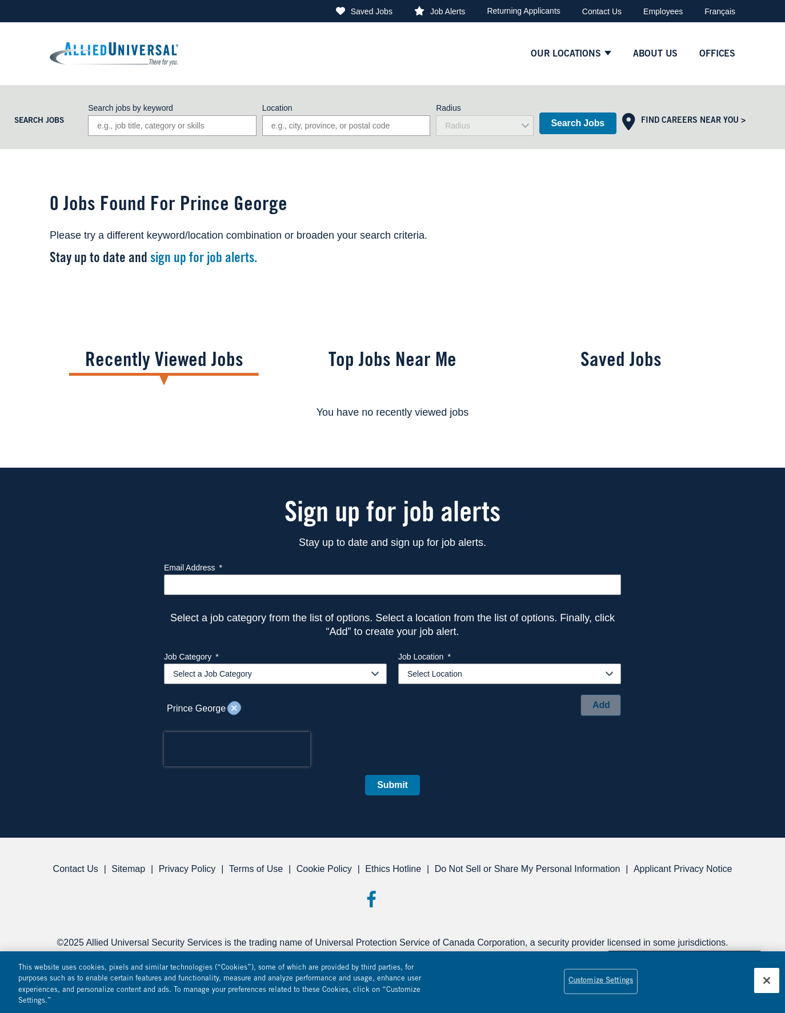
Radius (448, 107)
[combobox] (346, 125)
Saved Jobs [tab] (621, 361)
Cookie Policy (324, 869)
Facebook (371, 899)
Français (719, 11)
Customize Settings (600, 981)
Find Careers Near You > (693, 121)
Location (277, 107)
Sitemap (128, 869)
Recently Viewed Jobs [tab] (164, 361)
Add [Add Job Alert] (601, 705)
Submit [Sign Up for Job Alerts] (392, 785)
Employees (663, 11)
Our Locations (566, 54)
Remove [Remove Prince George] (234, 709)
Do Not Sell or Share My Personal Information (527, 869)
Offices (717, 54)
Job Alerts (447, 11)
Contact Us (602, 11)
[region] (392, 982)
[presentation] (237, 749)
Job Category (191, 657)
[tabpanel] (392, 412)
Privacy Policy (187, 869)
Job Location (424, 657)
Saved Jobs (371, 11)
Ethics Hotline (393, 869)
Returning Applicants (523, 10)
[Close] (766, 980)
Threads (414, 899)
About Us (655, 54)
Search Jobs (577, 123)
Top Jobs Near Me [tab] (392, 361)
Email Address (193, 567)
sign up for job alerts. (203, 259)
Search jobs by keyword (130, 107)
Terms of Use (256, 869)
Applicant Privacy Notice (683, 869)
